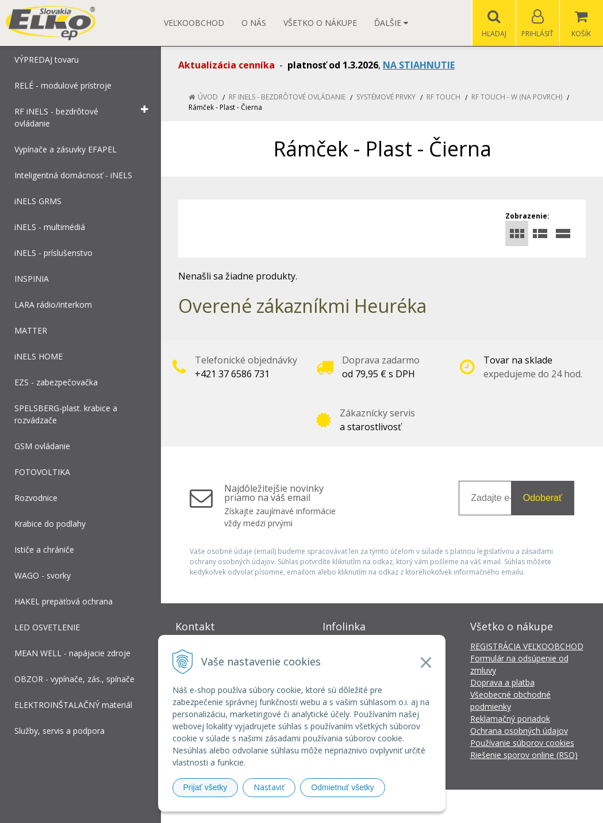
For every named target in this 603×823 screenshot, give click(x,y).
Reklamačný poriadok (510, 718)
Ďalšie (391, 22)
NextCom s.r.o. (508, 806)
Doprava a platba (502, 682)
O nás (253, 22)
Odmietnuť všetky (342, 787)
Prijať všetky (205, 787)
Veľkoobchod (194, 22)
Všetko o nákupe (320, 22)
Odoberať (542, 498)
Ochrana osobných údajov (519, 730)
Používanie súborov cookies (522, 742)
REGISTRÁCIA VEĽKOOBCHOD (526, 646)
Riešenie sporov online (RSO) (524, 754)
